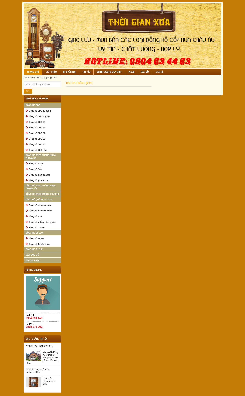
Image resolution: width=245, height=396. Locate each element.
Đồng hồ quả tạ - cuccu (39, 199)
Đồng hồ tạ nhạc (37, 227)
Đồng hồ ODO (33, 105)
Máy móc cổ (32, 255)
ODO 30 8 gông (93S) (46, 77)
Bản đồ (145, 71)
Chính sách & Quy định (109, 71)
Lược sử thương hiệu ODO (49, 381)
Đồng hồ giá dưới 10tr (39, 175)
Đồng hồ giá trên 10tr (39, 180)
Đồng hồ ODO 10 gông (40, 111)
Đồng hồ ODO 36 (37, 139)
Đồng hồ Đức (35, 169)
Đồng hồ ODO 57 (37, 127)
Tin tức (86, 71)
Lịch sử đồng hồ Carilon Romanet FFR (38, 370)
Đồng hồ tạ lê (35, 216)
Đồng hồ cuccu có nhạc (40, 211)
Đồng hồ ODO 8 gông (39, 116)
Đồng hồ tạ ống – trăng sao (42, 222)
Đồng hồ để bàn (34, 233)
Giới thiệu (51, 71)
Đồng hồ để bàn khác (39, 244)
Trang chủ (33, 71)
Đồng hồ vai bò (36, 238)
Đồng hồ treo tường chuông (42, 194)
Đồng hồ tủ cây (34, 249)
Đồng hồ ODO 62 (37, 133)
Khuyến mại (69, 71)
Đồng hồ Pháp (36, 163)
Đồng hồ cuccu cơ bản (40, 205)
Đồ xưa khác (33, 260)
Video (131, 71)
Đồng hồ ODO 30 (37, 144)
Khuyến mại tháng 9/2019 (39, 346)
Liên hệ (159, 71)
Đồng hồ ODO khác (38, 150)
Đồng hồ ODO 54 (37, 122)
